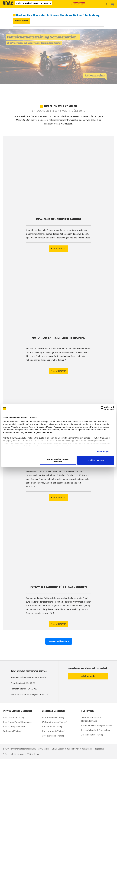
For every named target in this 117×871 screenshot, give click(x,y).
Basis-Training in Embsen (14, 726)
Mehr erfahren (21, 20)
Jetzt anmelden (88, 676)
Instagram (19, 754)
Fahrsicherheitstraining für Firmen (96, 725)
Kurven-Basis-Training (52, 726)
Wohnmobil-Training (12, 731)
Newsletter (34, 754)
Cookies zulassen (95, 460)
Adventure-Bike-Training (53, 736)
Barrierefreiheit (73, 749)
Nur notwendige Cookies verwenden (58, 460)
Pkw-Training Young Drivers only (17, 722)
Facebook (8, 754)
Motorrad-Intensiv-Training (54, 722)
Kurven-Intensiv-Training (53, 731)
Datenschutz (87, 749)
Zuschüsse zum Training (92, 735)
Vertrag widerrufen (58, 641)
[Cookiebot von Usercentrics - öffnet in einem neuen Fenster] (102, 408)
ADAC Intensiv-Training (13, 717)
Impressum (99, 749)
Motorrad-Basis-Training (53, 717)
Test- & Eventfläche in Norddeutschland (91, 719)
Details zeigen (102, 451)
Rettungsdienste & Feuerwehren (95, 730)
